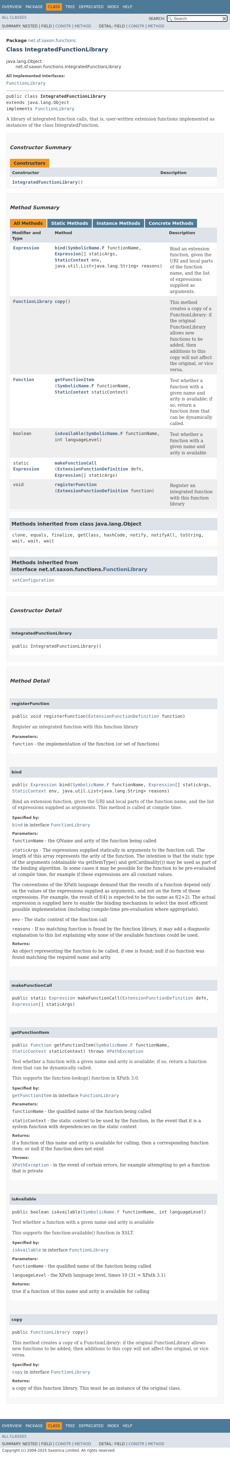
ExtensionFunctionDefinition (92, 468)
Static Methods (69, 223)
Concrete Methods (171, 223)
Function (23, 379)
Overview (12, 7)
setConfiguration (33, 580)
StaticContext (72, 260)
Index (113, 7)
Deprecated (91, 7)
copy (60, 301)
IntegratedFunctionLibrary (45, 182)
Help (127, 7)
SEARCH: (157, 19)
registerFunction (76, 484)
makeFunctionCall (76, 463)
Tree (70, 7)
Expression (26, 247)
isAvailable (69, 433)
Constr (63, 26)
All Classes (14, 17)
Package (34, 7)
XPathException (124, 1051)
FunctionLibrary (25, 83)
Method (83, 26)
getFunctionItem (74, 379)
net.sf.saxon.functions (52, 40)
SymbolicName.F (86, 247)
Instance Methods (118, 223)
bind (60, 247)
